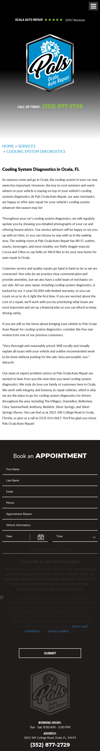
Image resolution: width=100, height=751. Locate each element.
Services (27, 146)
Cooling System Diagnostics (35, 151)
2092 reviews (75, 20)
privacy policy (58, 631)
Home (8, 146)
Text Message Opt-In (50, 549)
